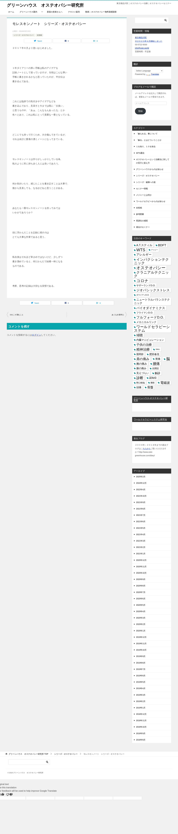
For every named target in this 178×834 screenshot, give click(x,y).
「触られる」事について (147, 134)
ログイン (36, 335)
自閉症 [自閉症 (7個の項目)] (155, 368)
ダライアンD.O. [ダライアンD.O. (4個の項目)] (142, 295)
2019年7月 (140, 669)
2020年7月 (140, 592)
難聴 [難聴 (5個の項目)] (152, 382)
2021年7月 (140, 515)
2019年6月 (140, 675)
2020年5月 (140, 605)
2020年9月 (140, 579)
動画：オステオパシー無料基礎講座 (101, 12)
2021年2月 (140, 547)
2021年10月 (141, 496)
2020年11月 (141, 566)
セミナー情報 (142, 188)
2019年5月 (140, 682)
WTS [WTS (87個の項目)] (140, 250)
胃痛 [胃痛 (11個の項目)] (157, 358)
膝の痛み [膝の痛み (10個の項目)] (141, 368)
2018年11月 (141, 720)
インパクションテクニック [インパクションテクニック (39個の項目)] (151, 261)
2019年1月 (140, 708)
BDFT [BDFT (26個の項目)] (162, 245)
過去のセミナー (143, 227)
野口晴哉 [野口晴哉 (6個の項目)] (140, 382)
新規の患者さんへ (55, 12)
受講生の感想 (142, 220)
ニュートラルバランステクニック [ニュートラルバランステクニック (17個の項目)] (152, 301)
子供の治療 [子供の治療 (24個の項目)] (144, 344)
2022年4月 (140, 489)
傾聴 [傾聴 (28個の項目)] (139, 335)
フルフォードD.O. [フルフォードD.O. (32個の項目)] (150, 317)
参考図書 (140, 214)
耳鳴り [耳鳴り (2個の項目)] (158, 349)
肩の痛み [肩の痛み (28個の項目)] (142, 359)
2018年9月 (140, 733)
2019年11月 (141, 643)
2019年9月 (140, 656)
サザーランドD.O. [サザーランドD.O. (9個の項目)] (145, 285)
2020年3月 (140, 618)
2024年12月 (141, 483)
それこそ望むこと (16, 315)
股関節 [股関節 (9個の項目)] (139, 354)
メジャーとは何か (144, 195)
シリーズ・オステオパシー (24, 35)
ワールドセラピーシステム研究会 (150, 419)
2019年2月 (140, 701)
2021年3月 (140, 541)
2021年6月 (140, 521)
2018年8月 (140, 740)
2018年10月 (141, 727)
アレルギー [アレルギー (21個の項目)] (144, 254)
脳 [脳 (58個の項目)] (168, 359)
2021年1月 (140, 553)
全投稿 (39, 35)
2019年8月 (140, 663)
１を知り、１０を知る (146, 146)
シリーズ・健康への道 (146, 182)
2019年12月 (141, 637)
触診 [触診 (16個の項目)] (157, 373)
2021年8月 (140, 509)
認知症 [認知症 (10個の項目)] (153, 377)
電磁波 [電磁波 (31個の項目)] (165, 382)
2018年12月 (141, 714)
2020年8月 (140, 586)
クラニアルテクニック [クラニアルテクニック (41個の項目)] (151, 274)
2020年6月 (140, 598)
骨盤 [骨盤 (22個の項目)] (150, 387)
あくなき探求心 (118, 315)
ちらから (147, 448)
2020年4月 (140, 611)
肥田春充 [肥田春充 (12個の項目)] (154, 354)
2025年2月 (140, 476)
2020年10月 (141, 573)
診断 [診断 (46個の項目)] (139, 378)
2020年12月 (141, 560)
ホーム (11, 12)
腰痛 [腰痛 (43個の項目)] (156, 364)
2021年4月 (140, 534)
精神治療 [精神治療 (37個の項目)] (143, 349)
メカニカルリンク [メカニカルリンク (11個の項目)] (146, 322)
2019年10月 (141, 650)
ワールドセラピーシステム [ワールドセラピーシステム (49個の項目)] (152, 328)
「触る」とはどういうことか (148, 140)
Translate (152, 74)
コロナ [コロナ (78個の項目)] (142, 281)
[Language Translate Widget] (149, 71)
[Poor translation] (9, 794)
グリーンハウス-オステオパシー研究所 (151, 399)
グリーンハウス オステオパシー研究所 (45, 5)
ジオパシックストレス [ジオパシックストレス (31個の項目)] (153, 290)
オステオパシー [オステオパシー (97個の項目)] (150, 268)
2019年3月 (140, 695)
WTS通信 (140, 153)
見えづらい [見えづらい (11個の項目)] (142, 373)
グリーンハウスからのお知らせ (149, 169)
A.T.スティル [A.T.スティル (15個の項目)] (144, 245)
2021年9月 (140, 502)
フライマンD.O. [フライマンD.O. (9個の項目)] (144, 312)
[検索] (151, 20)
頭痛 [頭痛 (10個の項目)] (138, 387)
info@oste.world (142, 48)
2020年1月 (140, 630)
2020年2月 (140, 624)
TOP (28, 754)
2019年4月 (140, 688)
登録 (140, 111)
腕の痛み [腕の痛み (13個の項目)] (141, 363)
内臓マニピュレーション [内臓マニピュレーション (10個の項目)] (150, 339)
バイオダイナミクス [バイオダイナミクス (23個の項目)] (150, 308)
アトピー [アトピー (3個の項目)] (154, 250)
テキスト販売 (74, 12)
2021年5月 (140, 528)
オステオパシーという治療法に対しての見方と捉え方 (152, 161)
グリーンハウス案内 (28, 12)
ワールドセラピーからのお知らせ (150, 201)
